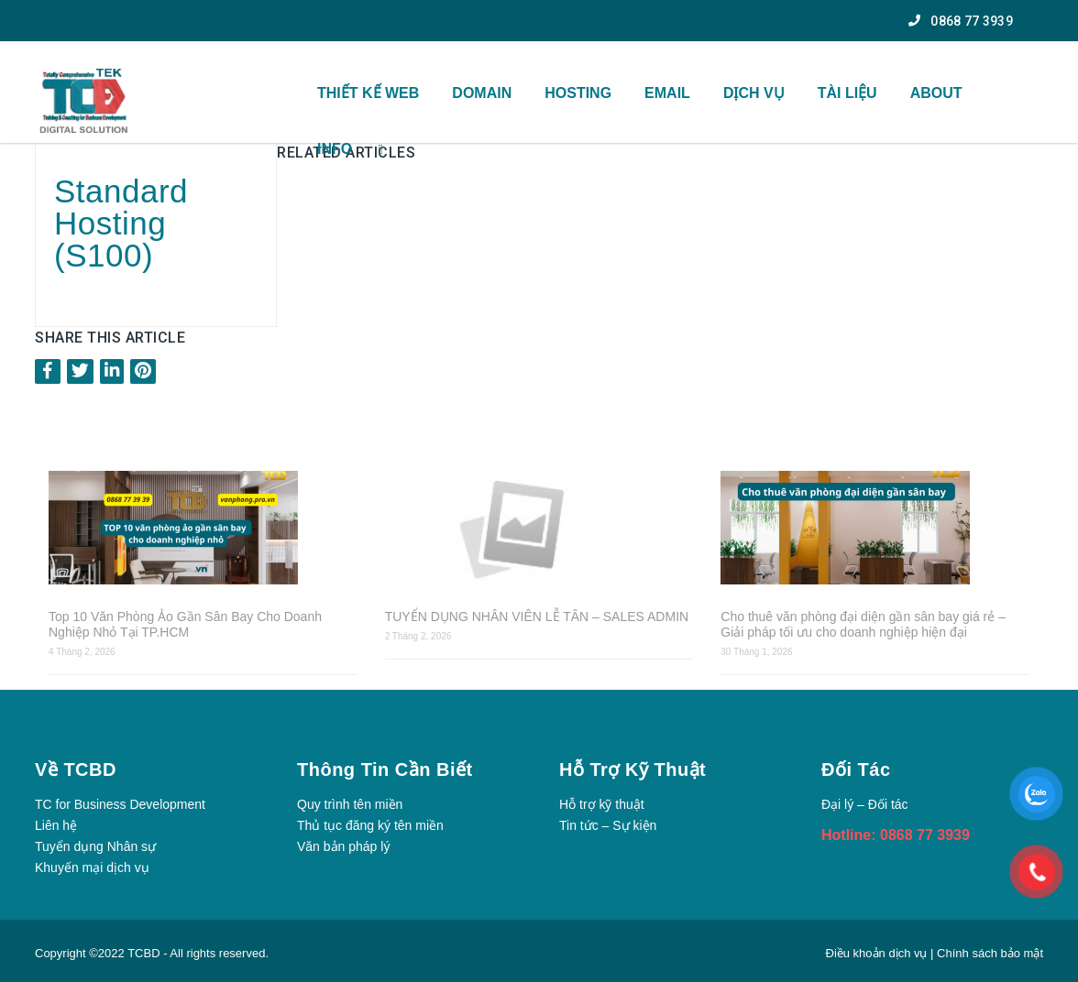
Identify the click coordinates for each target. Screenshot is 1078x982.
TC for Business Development (120, 804)
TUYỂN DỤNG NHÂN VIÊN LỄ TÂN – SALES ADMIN (536, 616)
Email (667, 93)
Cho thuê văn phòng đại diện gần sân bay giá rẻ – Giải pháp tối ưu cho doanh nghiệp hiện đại (863, 624)
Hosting (577, 93)
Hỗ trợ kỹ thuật (601, 804)
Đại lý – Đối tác (864, 804)
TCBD (143, 953)
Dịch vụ (754, 93)
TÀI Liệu (847, 93)
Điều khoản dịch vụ (878, 953)
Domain (482, 93)
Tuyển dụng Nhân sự (95, 846)
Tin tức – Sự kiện (607, 825)
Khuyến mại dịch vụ (92, 867)
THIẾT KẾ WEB (368, 93)
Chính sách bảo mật (990, 953)
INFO (334, 149)
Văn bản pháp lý (343, 846)
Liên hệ (56, 825)
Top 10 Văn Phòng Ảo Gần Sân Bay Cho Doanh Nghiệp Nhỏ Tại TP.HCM (185, 624)
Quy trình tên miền (349, 804)
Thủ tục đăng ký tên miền (370, 825)
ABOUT (936, 93)
